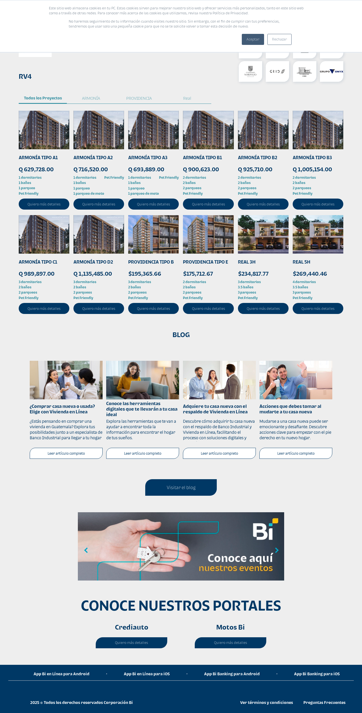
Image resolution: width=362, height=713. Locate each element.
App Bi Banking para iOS (317, 673)
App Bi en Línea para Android (61, 673)
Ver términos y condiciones (266, 702)
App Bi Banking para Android (232, 673)
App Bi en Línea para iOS (147, 673)
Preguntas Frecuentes (324, 702)
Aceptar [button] (252, 39)
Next (276, 550)
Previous (86, 550)
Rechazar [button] (279, 39)
